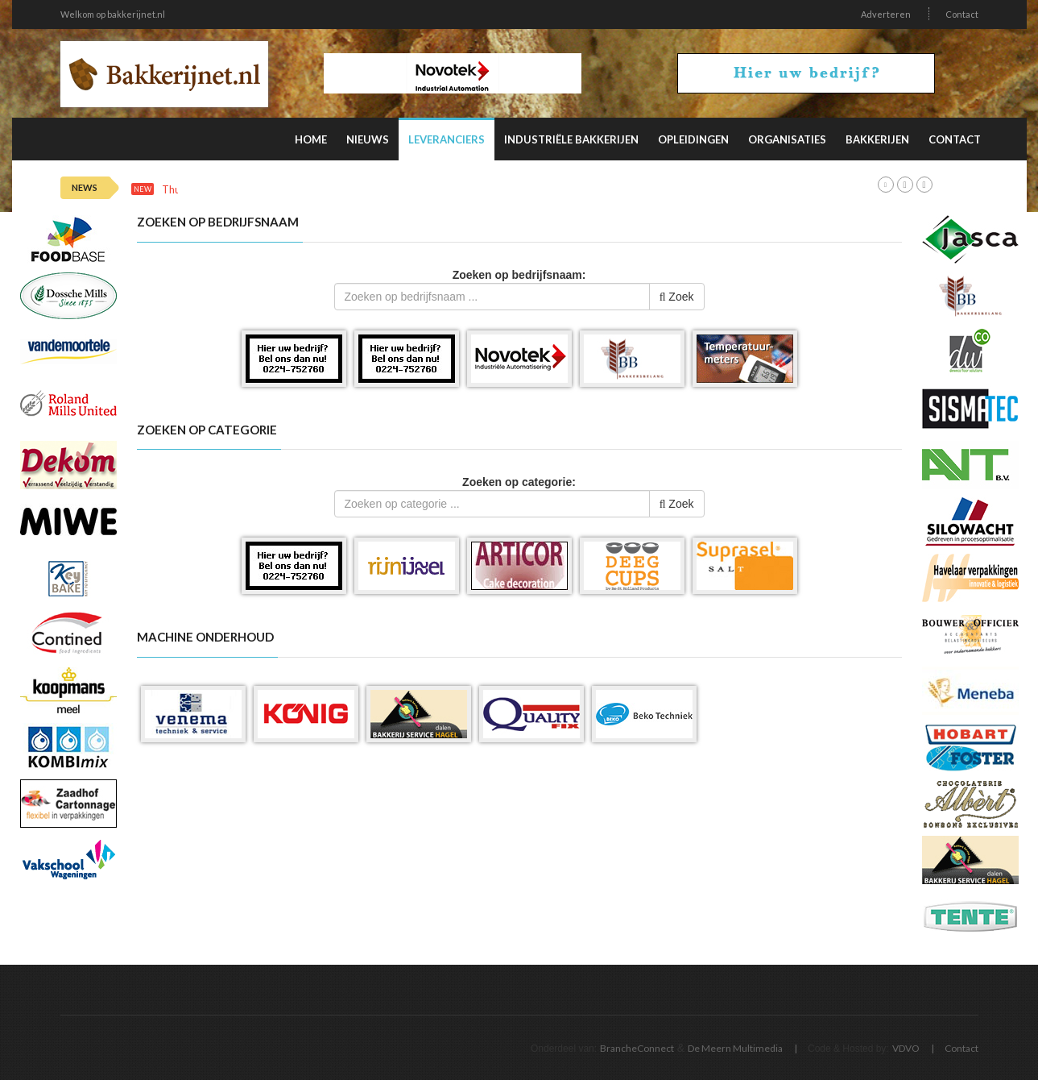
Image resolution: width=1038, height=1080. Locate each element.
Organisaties (787, 139)
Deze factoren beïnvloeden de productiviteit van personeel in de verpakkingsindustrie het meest (490, 190)
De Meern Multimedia (735, 1048)
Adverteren (886, 14)
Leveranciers (446, 139)
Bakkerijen (877, 139)
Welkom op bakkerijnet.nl (112, 14)
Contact (961, 14)
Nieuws (367, 139)
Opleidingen (693, 139)
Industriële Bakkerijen (571, 139)
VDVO (906, 1048)
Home (311, 139)
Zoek (677, 296)
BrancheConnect (637, 1048)
